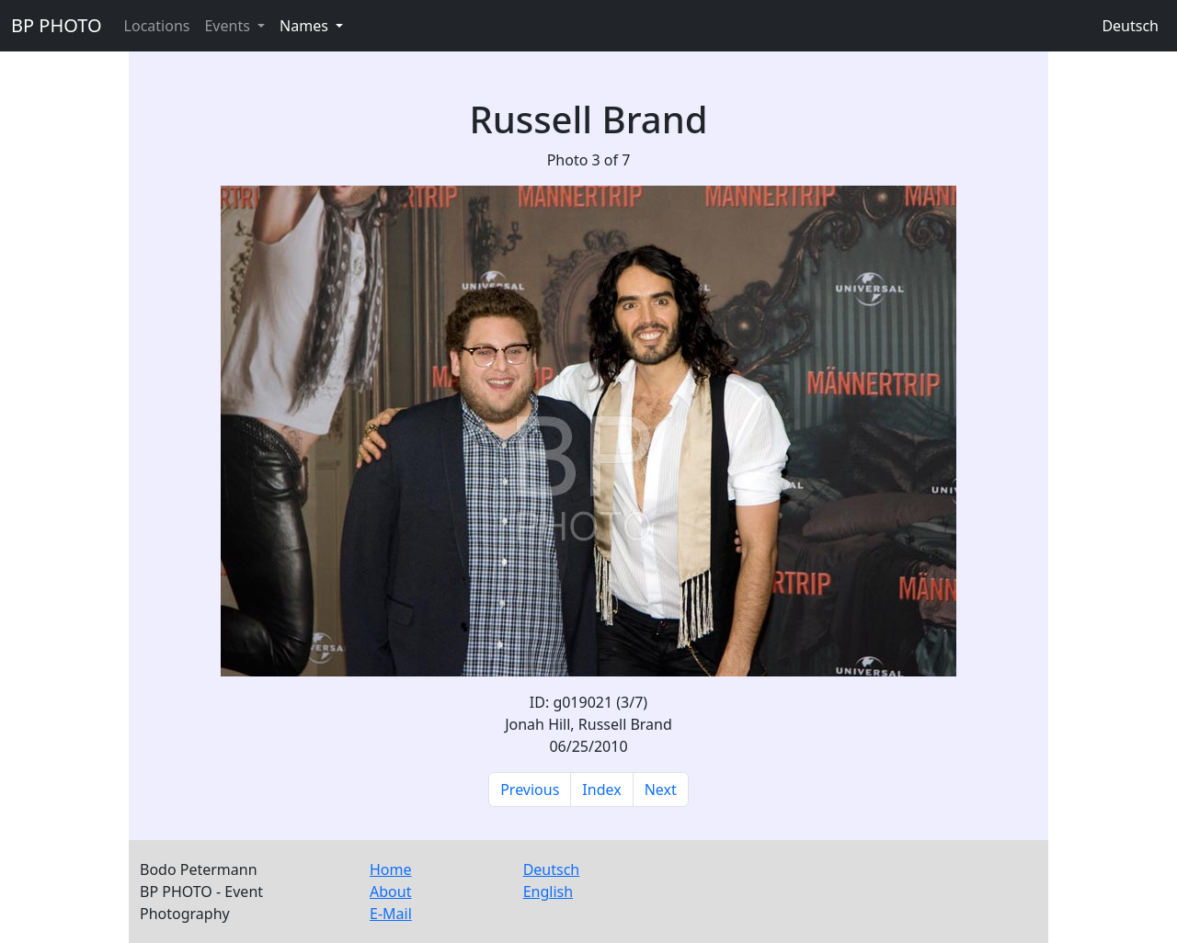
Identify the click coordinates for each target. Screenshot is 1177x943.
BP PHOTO (56, 25)
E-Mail (391, 913)
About (390, 891)
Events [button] (229, 26)
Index (601, 789)
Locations (157, 26)
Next (661, 789)
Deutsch (1130, 26)
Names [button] (306, 26)
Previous (529, 789)
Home (391, 869)
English (548, 891)
